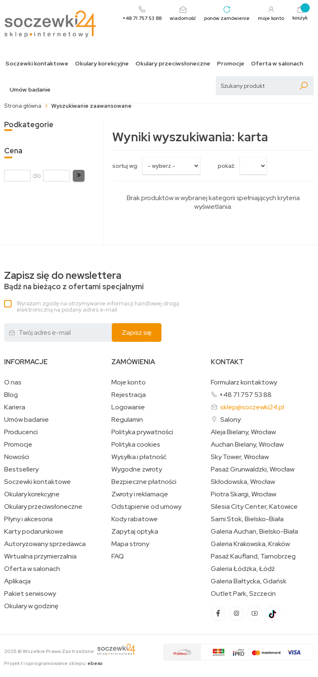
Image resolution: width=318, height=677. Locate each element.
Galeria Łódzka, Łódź (243, 569)
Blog (11, 395)
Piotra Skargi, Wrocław (243, 494)
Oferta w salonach (277, 64)
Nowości (16, 457)
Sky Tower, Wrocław (240, 457)
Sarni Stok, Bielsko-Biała (247, 519)
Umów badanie (30, 90)
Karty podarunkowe (33, 531)
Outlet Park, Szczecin (243, 594)
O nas (13, 382)
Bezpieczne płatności (143, 482)
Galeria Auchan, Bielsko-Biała (254, 531)
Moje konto (128, 382)
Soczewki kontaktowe (37, 64)
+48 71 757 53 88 (245, 394)
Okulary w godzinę (31, 606)
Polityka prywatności (142, 432)
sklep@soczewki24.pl (252, 407)
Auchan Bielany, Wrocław (247, 444)
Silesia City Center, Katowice (254, 507)
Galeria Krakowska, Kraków (250, 544)
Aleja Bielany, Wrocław (243, 432)
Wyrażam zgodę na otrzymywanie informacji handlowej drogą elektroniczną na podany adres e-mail (98, 306)
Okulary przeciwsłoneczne (173, 64)
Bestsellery (21, 469)
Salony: (231, 419)
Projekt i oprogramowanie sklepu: (53, 663)
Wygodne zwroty (136, 469)
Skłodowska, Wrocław (243, 482)
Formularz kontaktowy (244, 382)
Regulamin (127, 420)
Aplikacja (17, 581)
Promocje (231, 64)
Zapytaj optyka (134, 531)
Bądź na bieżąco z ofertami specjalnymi (74, 280)
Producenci (21, 432)
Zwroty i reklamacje (139, 494)
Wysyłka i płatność (138, 457)
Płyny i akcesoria (28, 519)
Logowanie (128, 407)
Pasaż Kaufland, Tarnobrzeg (253, 556)
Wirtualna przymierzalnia (40, 556)
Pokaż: (227, 165)
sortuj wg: (125, 165)
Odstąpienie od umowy (146, 507)
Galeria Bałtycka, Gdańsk (249, 581)
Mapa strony (130, 544)
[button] (78, 175)
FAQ (117, 556)
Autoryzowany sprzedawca (45, 544)
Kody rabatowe (134, 519)
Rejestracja (128, 395)
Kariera (14, 407)
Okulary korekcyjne (102, 64)
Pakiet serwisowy (30, 594)
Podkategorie (28, 124)
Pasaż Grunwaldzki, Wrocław (252, 469)
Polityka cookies (135, 444)
